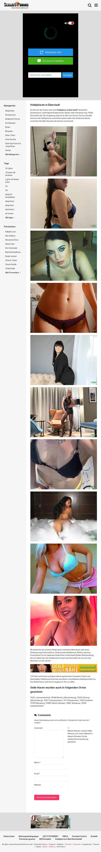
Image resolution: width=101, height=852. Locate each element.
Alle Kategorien (12, 154)
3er (6, 190)
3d (6, 186)
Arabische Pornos (12, 119)
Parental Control (79, 836)
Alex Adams (10, 236)
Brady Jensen (11, 256)
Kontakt (94, 836)
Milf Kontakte (45, 839)
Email (37, 774)
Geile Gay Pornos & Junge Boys (13, 144)
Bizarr (7, 127)
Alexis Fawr (10, 244)
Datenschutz (9, 836)
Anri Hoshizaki (11, 248)
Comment (38, 728)
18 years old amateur (10, 173)
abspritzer (9, 205)
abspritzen (9, 201)
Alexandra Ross (11, 240)
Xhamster (76, 844)
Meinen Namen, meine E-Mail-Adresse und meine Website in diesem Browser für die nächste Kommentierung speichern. (80, 736)
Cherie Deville (10, 264)
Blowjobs (9, 131)
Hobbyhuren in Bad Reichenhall (68, 839)
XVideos (52, 847)
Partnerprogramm (27, 839)
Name (37, 762)
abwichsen (9, 209)
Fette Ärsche (10, 139)
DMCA (65, 836)
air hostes (9, 213)
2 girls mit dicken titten (12, 180)
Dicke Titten (10, 135)
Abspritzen (9, 111)
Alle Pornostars (13, 273)
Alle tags (9, 218)
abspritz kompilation (10, 195)
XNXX (44, 847)
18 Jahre (9, 168)
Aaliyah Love (10, 232)
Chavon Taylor (11, 260)
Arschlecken (10, 123)
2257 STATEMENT (50, 836)
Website (37, 785)
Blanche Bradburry (13, 252)
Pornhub (68, 844)
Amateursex (10, 115)
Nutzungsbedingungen (29, 836)
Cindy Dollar (10, 268)
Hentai (8, 150)
